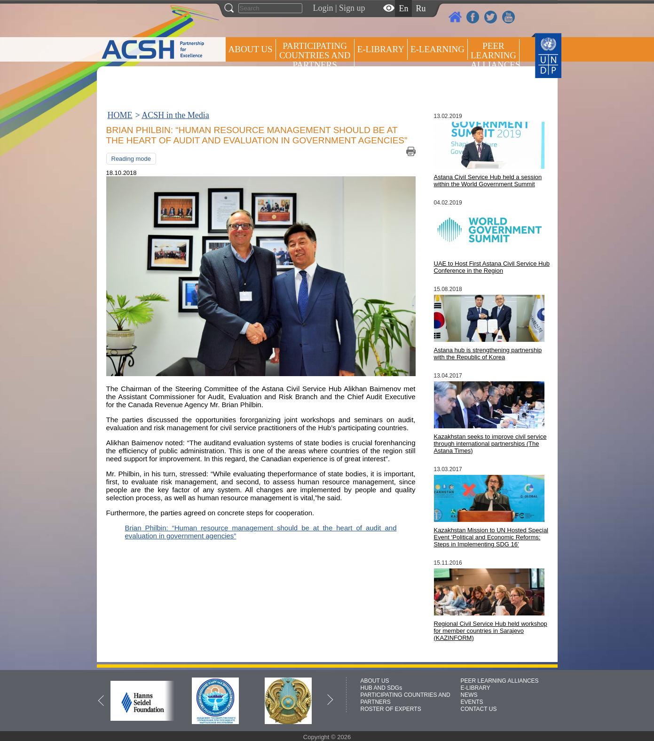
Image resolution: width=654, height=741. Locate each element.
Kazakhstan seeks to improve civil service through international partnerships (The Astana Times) (490, 443)
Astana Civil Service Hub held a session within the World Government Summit (488, 180)
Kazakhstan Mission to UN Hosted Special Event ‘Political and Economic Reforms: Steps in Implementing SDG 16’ (491, 537)
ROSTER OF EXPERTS (314, 89)
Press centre (260, 83)
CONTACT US (479, 709)
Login (323, 8)
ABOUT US (251, 49)
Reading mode (131, 158)
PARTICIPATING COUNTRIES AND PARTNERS (314, 55)
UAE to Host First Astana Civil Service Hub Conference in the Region (492, 267)
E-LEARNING (437, 49)
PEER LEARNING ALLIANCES (500, 681)
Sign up (352, 8)
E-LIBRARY (475, 688)
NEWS (469, 695)
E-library (380, 49)
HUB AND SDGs (381, 688)
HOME (120, 115)
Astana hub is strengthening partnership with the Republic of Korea (488, 354)
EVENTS (472, 702)
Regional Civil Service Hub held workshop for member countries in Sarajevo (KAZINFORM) (490, 630)
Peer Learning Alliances (495, 55)
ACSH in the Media (175, 115)
